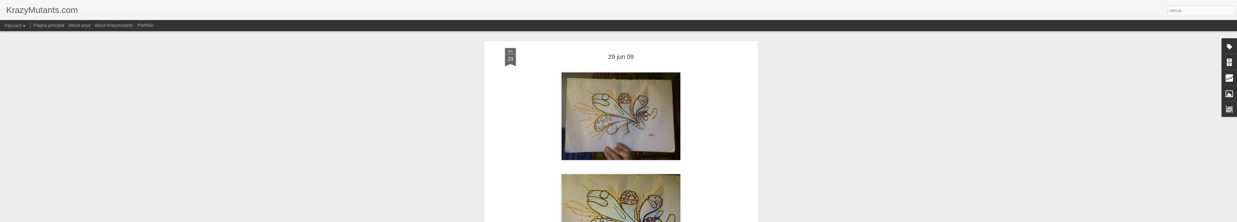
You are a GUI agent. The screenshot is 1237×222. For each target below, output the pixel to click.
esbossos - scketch (631, 195)
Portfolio (145, 25)
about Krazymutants (114, 25)
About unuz (80, 25)
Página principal (48, 25)
